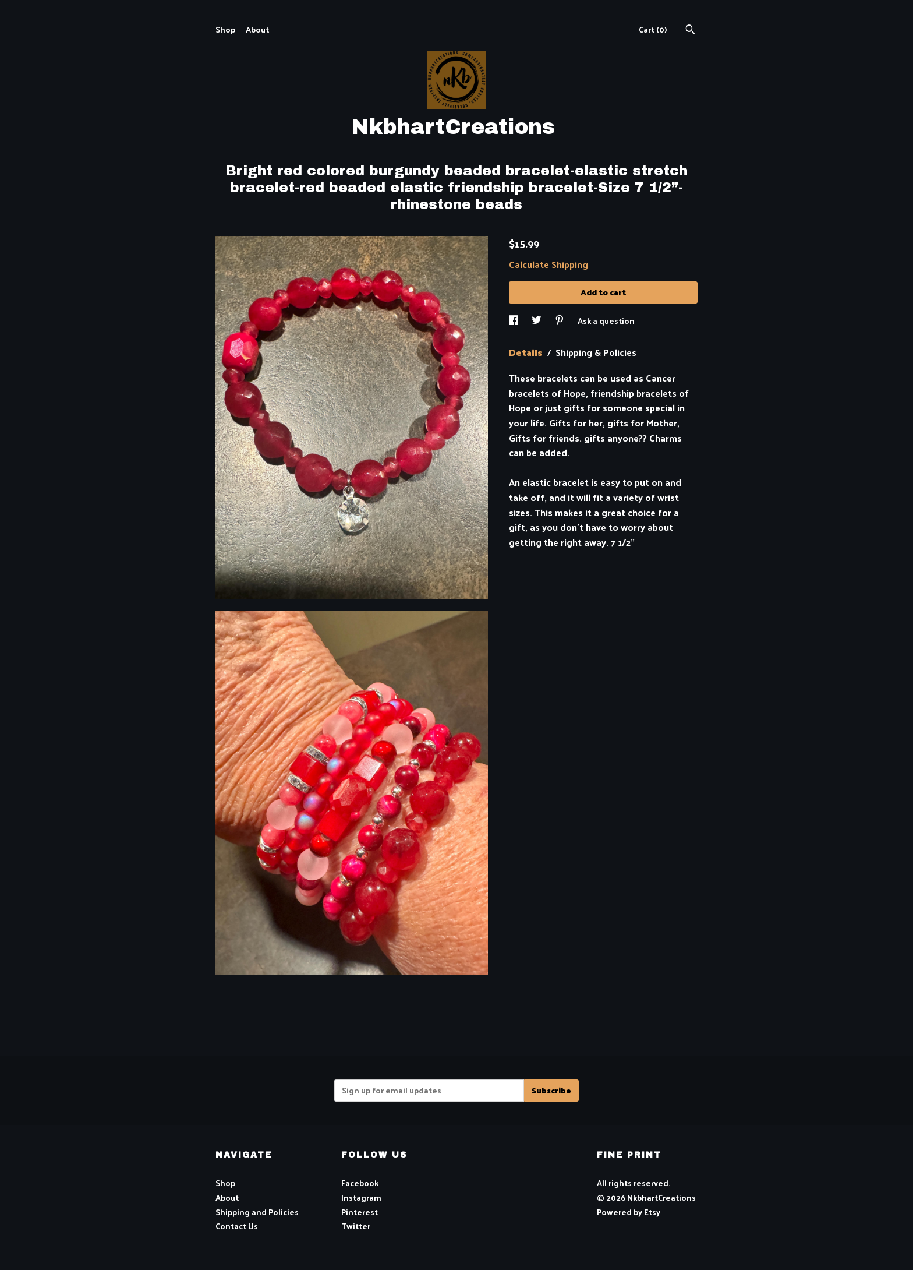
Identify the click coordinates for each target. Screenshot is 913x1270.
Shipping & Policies (595, 352)
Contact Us (236, 1226)
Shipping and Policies (257, 1212)
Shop (225, 29)
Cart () (653, 29)
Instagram (361, 1197)
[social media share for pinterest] (560, 320)
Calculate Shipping (548, 264)
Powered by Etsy (628, 1212)
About (257, 29)
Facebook (359, 1183)
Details (526, 352)
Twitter (355, 1226)
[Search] (690, 30)
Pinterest (359, 1212)
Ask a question (606, 320)
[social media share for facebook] (514, 320)
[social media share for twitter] (537, 320)
